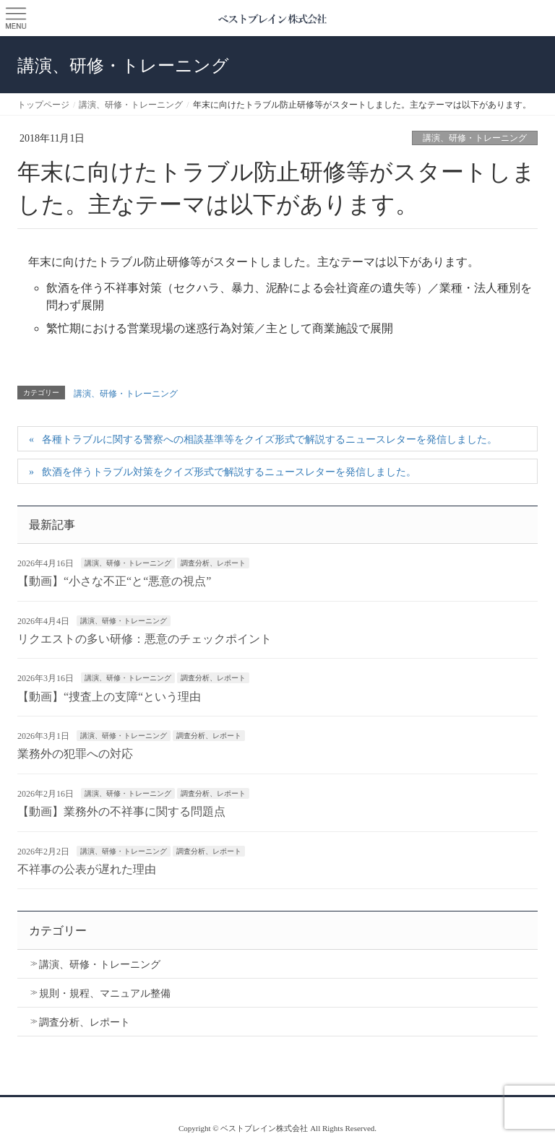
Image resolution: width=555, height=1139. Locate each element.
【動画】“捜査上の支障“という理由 (109, 696)
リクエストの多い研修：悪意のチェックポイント (144, 639)
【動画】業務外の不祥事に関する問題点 (121, 811)
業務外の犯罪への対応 (75, 754)
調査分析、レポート (213, 563)
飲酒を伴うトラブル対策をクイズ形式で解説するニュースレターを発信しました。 (229, 472)
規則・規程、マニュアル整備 (105, 993)
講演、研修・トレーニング (475, 138)
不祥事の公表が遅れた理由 (86, 869)
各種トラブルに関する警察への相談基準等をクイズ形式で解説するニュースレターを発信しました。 (269, 439)
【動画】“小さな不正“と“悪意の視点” (114, 581)
